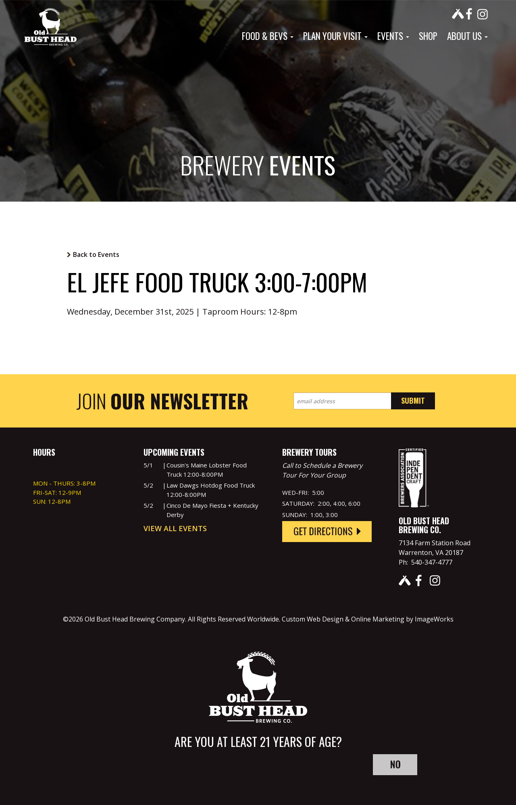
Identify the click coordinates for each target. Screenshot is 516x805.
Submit (413, 400)
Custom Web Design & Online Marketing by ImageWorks (368, 619)
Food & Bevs (267, 36)
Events (393, 36)
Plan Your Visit (335, 36)
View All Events (175, 528)
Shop (428, 36)
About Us (467, 36)
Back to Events (96, 254)
